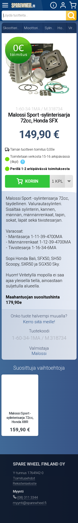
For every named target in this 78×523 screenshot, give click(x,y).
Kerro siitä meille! (39, 321)
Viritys (72, 28)
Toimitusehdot (24, 478)
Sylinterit (50, 28)
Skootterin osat (12, 28)
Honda (62, 28)
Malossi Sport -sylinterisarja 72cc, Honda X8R (19, 417)
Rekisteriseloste (25, 483)
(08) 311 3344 (27, 497)
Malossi (39, 353)
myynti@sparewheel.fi (29, 503)
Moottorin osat (33, 28)
